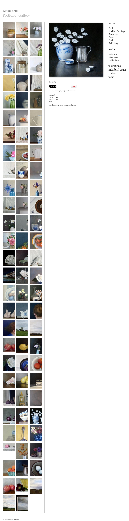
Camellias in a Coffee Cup (36, 278)
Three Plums (9, 347)
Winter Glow (22, 241)
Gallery (112, 28)
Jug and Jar (36, 66)
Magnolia (22, 224)
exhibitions (114, 60)
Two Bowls (9, 434)
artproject (11, 519)
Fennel (22, 259)
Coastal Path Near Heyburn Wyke (22, 330)
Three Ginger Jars (22, 84)
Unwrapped (22, 312)
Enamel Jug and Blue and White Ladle (36, 86)
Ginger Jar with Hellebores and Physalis (22, 138)
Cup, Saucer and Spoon (36, 383)
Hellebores (22, 294)
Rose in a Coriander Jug (9, 242)
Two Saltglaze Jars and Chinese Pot (22, 172)
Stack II (22, 417)
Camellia (9, 364)
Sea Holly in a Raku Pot (9, 190)
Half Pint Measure (22, 469)
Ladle (22, 434)
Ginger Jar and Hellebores (36, 435)
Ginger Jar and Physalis (9, 207)
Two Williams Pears (22, 383)
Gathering (22, 504)
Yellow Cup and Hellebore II (22, 488)
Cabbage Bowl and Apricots (9, 470)
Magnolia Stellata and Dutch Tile (36, 225)
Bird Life (36, 259)
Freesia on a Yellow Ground (9, 85)
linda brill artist (117, 69)
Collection (22, 399)
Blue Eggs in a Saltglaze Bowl (36, 470)
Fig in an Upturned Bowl (22, 365)
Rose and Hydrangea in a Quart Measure (22, 191)
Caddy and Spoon (22, 49)
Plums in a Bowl (36, 364)
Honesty (36, 417)
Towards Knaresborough (36, 330)
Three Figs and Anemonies (36, 453)
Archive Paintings (117, 31)
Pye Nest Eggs (9, 294)
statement (113, 54)
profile (112, 49)
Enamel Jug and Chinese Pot (9, 120)
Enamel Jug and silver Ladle (36, 120)
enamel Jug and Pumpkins (22, 120)
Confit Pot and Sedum (9, 32)
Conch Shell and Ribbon (9, 383)
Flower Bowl (9, 154)
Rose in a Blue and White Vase (36, 137)
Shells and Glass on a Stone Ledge (22, 278)
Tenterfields (36, 487)
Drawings (113, 34)
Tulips (22, 31)
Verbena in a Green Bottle (36, 50)
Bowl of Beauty (9, 452)
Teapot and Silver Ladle (9, 172)
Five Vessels (22, 66)
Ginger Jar (22, 101)
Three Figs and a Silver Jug (9, 400)
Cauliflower (9, 259)
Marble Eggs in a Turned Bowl (36, 207)
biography (113, 57)
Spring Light (9, 101)
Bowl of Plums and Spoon (22, 155)
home (111, 77)
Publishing (113, 43)
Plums (9, 487)
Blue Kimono (9, 329)
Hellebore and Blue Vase (36, 348)
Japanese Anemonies (9, 225)
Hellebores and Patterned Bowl (9, 137)
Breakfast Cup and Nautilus (36, 295)
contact (112, 73)
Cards (111, 37)
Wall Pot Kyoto (9, 49)
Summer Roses (36, 31)
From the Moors (9, 504)
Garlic (9, 312)
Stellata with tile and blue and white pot (36, 173)
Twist (36, 312)
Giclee (112, 40)
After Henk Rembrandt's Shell (9, 278)
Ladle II (36, 399)
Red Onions (9, 417)
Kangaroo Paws (22, 452)
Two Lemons (22, 347)
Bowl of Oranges (36, 241)
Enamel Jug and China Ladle (36, 155)
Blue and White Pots (9, 67)
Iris (36, 189)
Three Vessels (36, 101)
